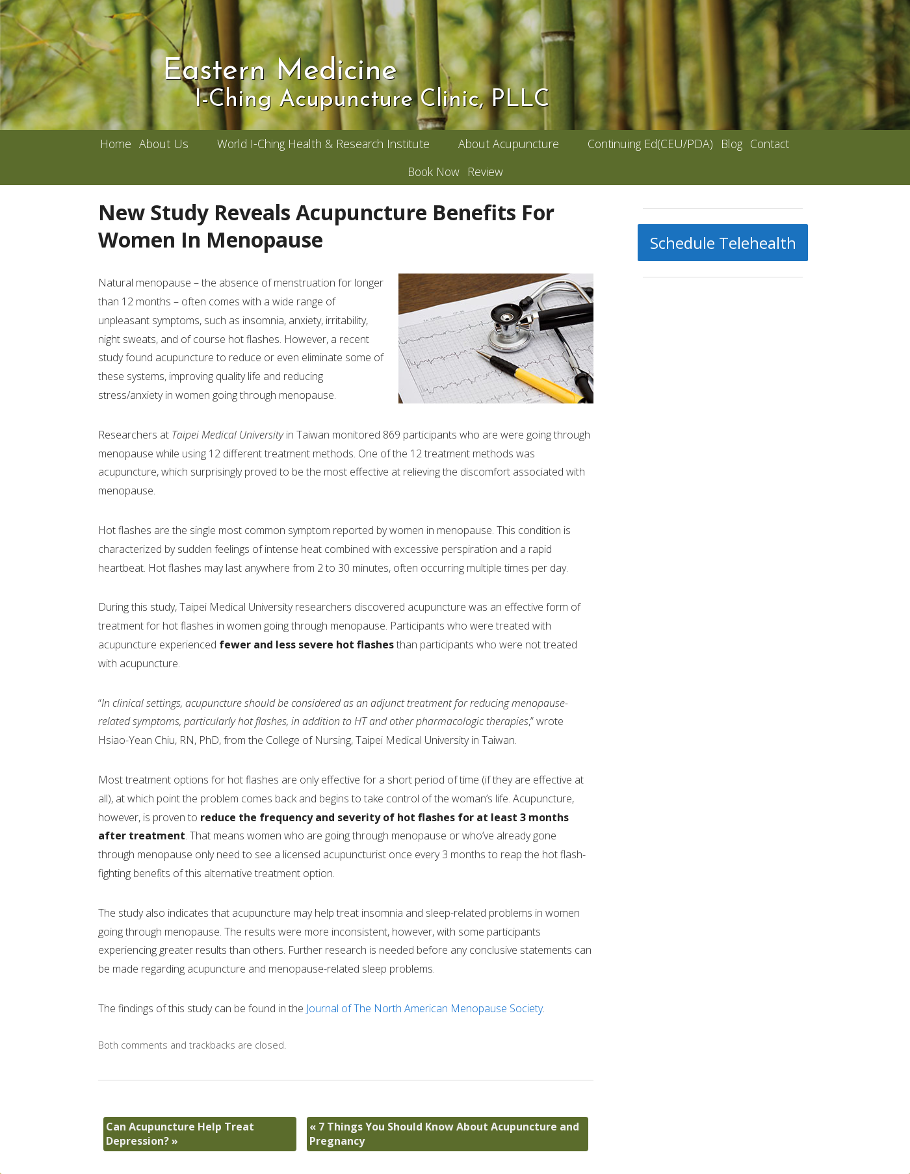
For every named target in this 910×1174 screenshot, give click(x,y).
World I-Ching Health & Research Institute (323, 143)
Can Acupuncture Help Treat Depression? (180, 1133)
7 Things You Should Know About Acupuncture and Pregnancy (444, 1133)
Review (485, 171)
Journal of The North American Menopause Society (424, 1008)
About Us (163, 143)
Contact (769, 143)
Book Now (434, 171)
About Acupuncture (508, 143)
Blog (731, 143)
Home (115, 143)
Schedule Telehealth (723, 242)
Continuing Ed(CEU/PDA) (650, 143)
